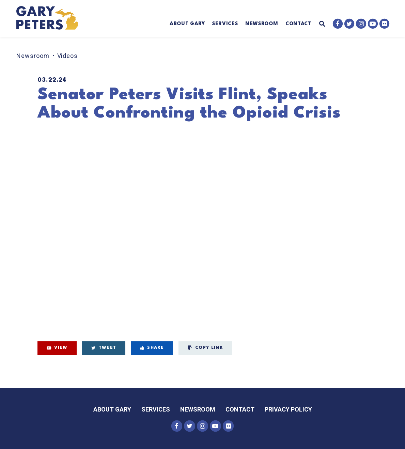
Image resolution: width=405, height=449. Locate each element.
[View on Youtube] (57, 348)
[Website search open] (318, 24)
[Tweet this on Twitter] (103, 348)
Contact (298, 23)
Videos (67, 55)
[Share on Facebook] (152, 348)
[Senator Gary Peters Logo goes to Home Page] (51, 18)
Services (225, 23)
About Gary (187, 23)
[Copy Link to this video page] (205, 348)
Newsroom (261, 23)
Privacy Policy (288, 409)
